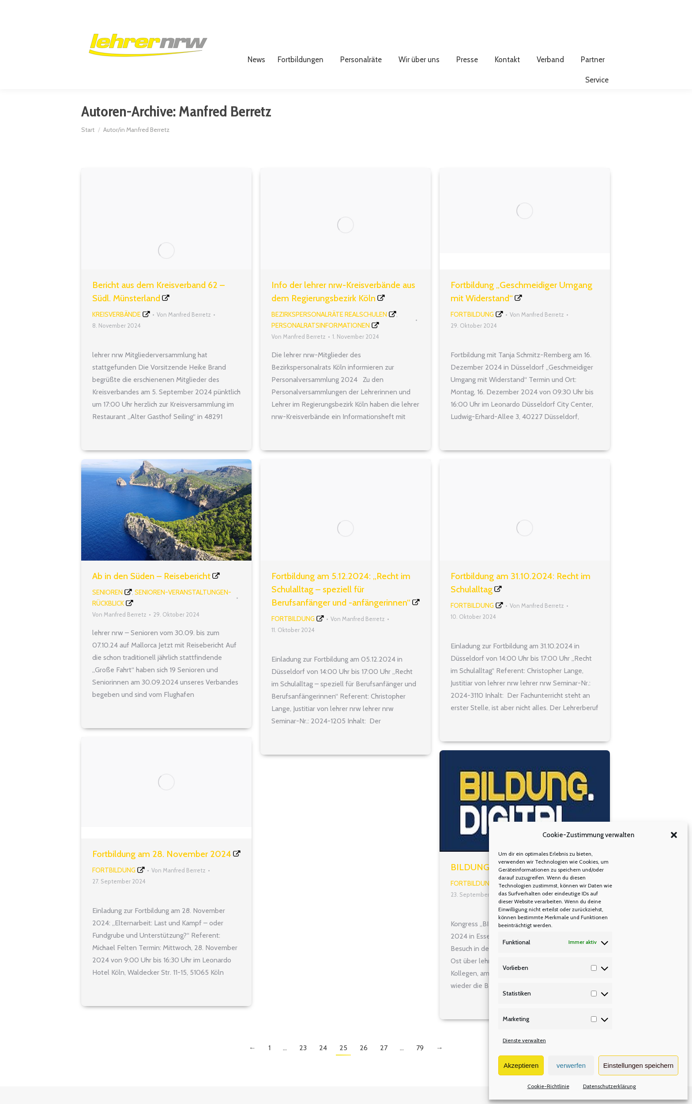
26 (364, 1065)
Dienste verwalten (524, 1040)
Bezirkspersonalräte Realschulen (329, 332)
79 (420, 1065)
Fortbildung (472, 332)
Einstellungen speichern (638, 1065)
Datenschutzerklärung (609, 1086)
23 (303, 1065)
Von (184, 332)
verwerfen (571, 1065)
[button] (673, 835)
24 (323, 1065)
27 (383, 1065)
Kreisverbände (116, 332)
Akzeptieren (521, 1065)
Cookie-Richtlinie (548, 1086)
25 (343, 1065)
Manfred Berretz (225, 129)
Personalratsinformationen (320, 343)
